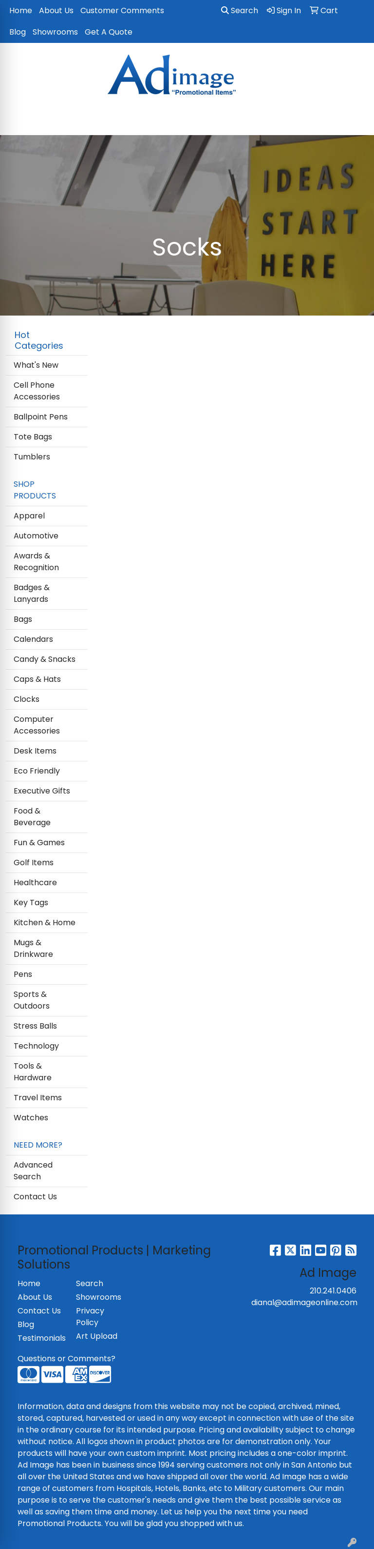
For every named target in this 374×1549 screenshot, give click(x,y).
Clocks (26, 699)
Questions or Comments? (66, 1358)
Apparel (29, 515)
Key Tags (31, 902)
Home (20, 10)
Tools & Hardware (33, 1071)
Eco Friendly (37, 770)
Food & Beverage (32, 816)
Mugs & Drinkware (33, 948)
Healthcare (35, 882)
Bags (23, 619)
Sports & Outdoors (32, 1000)
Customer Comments (122, 10)
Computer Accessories (37, 725)
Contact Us (35, 1196)
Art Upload (96, 1336)
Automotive (36, 535)
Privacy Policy (90, 1316)
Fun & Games (39, 842)
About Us (56, 10)
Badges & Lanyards (32, 593)
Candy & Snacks (44, 659)
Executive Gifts (42, 790)
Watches (31, 1117)
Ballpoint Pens (41, 416)
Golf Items (34, 862)
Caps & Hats (37, 679)
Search (239, 10)
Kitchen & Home (44, 922)
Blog (17, 32)
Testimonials (41, 1338)
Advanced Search (33, 1170)
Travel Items (38, 1097)
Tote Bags (33, 436)
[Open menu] (354, 121)
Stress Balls (35, 1026)
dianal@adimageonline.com (304, 1302)
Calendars (33, 639)
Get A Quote (108, 32)
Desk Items (35, 750)
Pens (23, 974)
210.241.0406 (333, 1290)
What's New (36, 365)
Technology (36, 1046)
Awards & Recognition (36, 561)
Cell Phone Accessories (37, 390)
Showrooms (55, 32)
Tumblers (32, 456)
